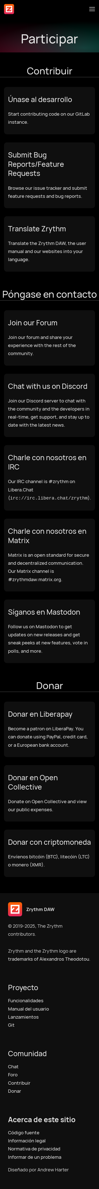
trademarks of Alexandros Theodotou (48, 958)
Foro (13, 1074)
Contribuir (19, 1082)
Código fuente (23, 1132)
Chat (13, 1065)
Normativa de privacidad (34, 1148)
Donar (14, 1090)
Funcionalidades (25, 999)
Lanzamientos (23, 1016)
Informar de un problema (34, 1156)
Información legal (27, 1140)
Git (11, 1024)
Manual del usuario (28, 1008)
